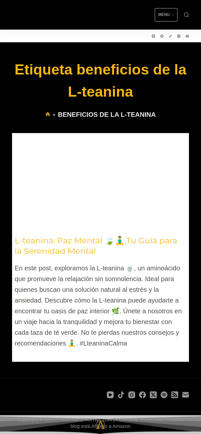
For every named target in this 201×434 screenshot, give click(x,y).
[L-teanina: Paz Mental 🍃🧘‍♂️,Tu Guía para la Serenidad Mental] (100, 182)
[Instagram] (178, 36)
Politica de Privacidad (139, 419)
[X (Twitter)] (153, 394)
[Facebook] (142, 394)
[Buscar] (186, 14)
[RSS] (174, 394)
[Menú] (166, 15)
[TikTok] (170, 36)
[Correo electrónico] (187, 36)
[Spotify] (162, 36)
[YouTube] (153, 36)
